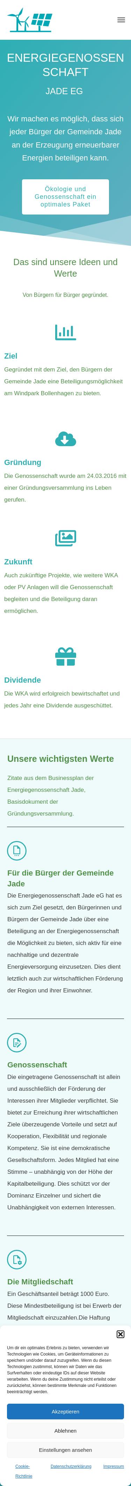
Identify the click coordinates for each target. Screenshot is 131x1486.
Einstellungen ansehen (65, 1450)
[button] (120, 1334)
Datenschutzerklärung (71, 1466)
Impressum (113, 1466)
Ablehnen (65, 1431)
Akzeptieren (65, 1411)
